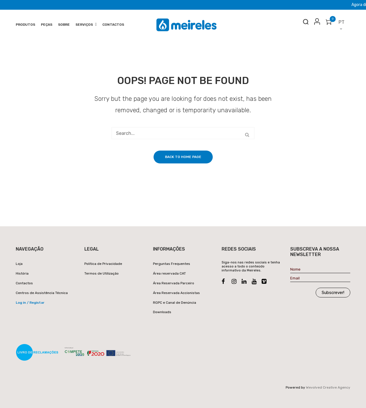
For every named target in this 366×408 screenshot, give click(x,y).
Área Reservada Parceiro (173, 283)
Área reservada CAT (169, 273)
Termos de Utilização (101, 273)
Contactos (24, 283)
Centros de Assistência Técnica (42, 293)
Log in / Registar (30, 303)
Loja (19, 264)
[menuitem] (25, 25)
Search (305, 23)
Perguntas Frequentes (171, 264)
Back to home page (183, 157)
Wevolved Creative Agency (328, 387)
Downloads (162, 312)
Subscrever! (333, 292)
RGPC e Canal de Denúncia (174, 303)
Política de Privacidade (103, 264)
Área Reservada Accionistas (176, 293)
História (22, 273)
